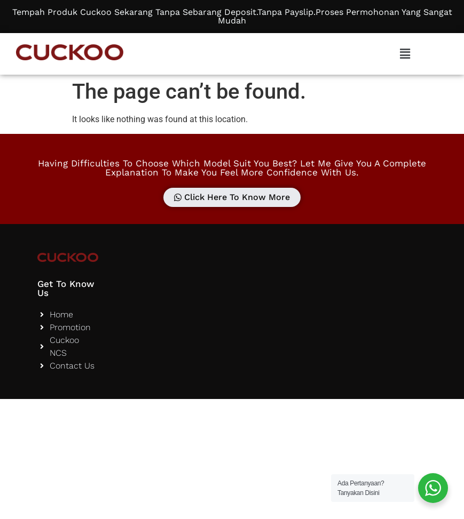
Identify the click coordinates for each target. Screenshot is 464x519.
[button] (405, 54)
